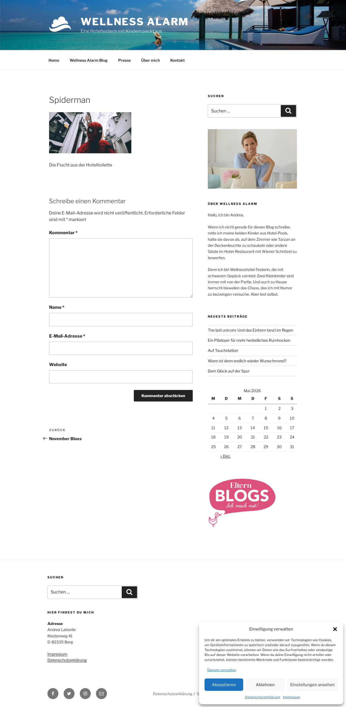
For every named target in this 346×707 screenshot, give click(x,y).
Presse (124, 60)
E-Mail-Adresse (67, 336)
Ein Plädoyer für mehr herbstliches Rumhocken (249, 340)
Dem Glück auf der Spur (228, 371)
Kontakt (177, 60)
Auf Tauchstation (223, 350)
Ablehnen (265, 684)
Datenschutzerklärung (262, 697)
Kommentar (63, 232)
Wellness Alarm (135, 22)
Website (58, 364)
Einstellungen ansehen (312, 684)
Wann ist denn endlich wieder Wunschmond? (247, 360)
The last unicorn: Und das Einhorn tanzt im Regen (250, 330)
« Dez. (225, 456)
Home (54, 60)
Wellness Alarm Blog (89, 60)
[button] (335, 629)
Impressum (291, 697)
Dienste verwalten (221, 670)
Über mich (150, 60)
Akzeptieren (224, 684)
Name (56, 307)
